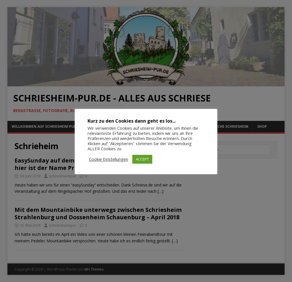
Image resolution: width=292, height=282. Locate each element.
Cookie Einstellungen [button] (108, 159)
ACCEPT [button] (142, 159)
